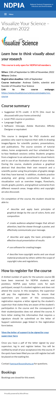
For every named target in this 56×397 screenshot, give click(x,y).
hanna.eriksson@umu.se (22, 363)
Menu (11, 14)
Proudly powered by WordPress (16, 393)
